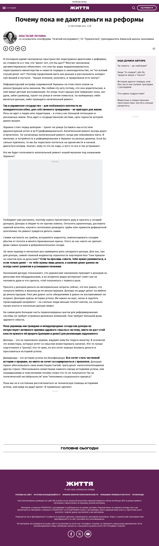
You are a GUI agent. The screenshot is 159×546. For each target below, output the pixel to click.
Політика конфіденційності (47, 495)
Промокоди (138, 495)
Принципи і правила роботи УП (115, 495)
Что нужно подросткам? (131, 93)
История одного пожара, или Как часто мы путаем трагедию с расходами (135, 84)
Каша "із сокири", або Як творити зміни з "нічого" (131, 73)
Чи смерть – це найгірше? (133, 65)
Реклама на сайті (23, 495)
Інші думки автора (131, 60)
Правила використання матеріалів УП (80, 495)
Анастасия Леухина (32, 36)
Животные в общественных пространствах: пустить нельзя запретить (135, 103)
